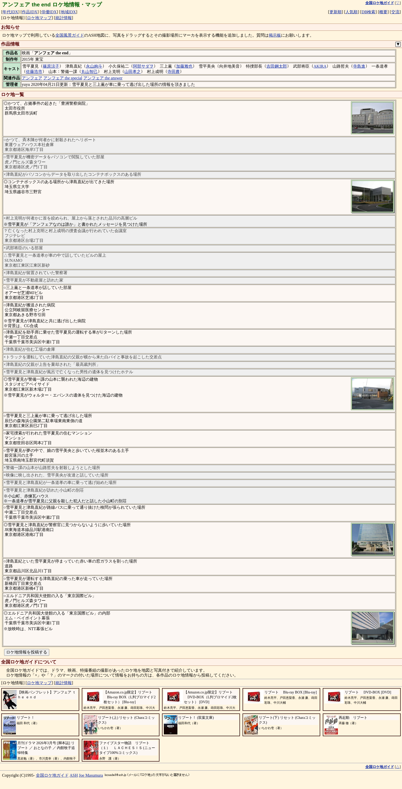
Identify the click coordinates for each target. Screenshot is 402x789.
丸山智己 (89, 71)
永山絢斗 (94, 66)
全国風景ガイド (69, 35)
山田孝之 (132, 71)
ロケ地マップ (39, 18)
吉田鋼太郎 (276, 66)
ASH (74, 775)
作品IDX (29, 12)
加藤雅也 (184, 66)
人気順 (351, 12)
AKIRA (320, 66)
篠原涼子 (51, 66)
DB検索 (368, 12)
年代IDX (10, 12)
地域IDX (68, 12)
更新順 (335, 12)
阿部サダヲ (143, 66)
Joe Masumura (91, 775)
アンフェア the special (62, 78)
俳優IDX (49, 12)
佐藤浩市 (34, 71)
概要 (383, 12)
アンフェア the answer (103, 78)
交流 (395, 12)
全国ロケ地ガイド (52, 775)
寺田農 (173, 71)
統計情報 (63, 18)
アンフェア (32, 78)
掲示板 (275, 35)
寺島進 (359, 66)
